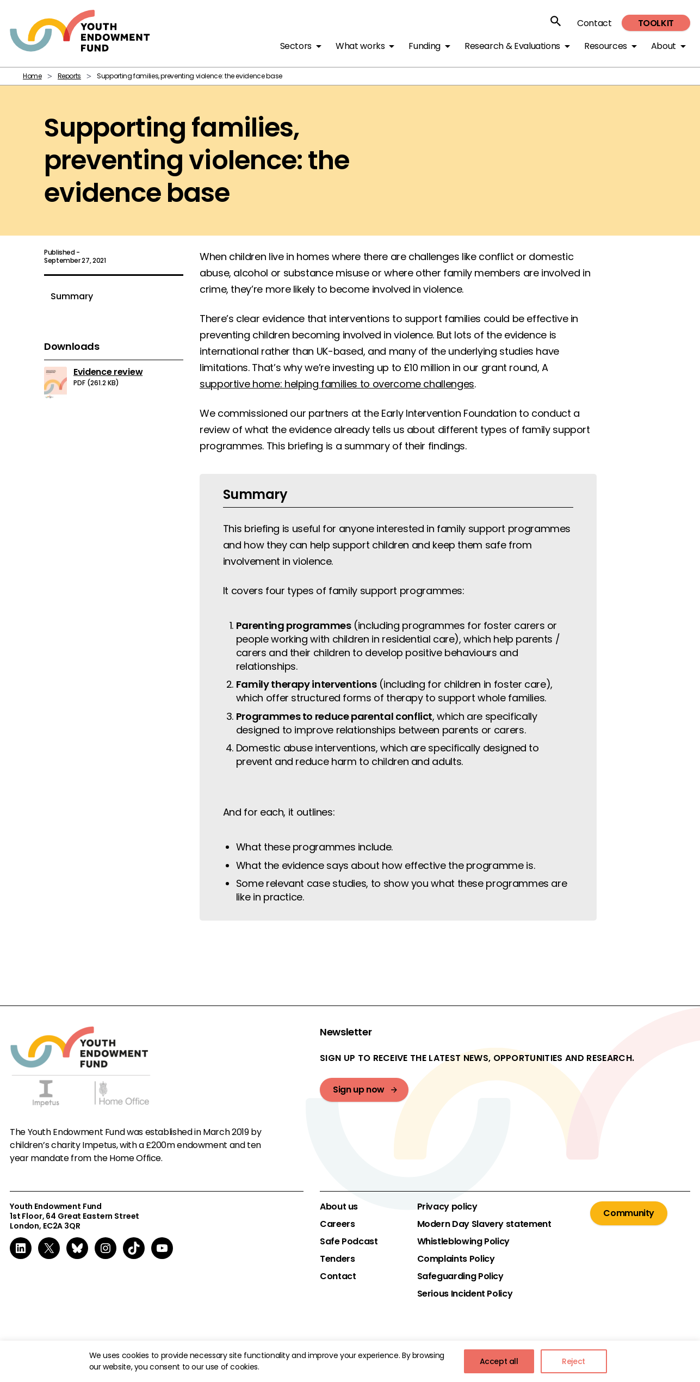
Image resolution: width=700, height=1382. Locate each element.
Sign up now (359, 1089)
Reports (69, 76)
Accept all (499, 1361)
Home (32, 76)
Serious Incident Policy (465, 1293)
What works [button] (360, 46)
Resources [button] (605, 46)
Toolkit (656, 23)
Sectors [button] (296, 46)
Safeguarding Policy (460, 1276)
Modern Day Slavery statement (484, 1224)
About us (339, 1206)
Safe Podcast (349, 1241)
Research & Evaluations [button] (512, 46)
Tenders (337, 1259)
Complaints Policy (456, 1259)
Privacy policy (447, 1206)
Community (628, 1213)
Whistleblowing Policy (463, 1241)
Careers (337, 1224)
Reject (573, 1361)
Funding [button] (424, 46)
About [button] (663, 46)
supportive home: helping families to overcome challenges (337, 384)
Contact (594, 23)
